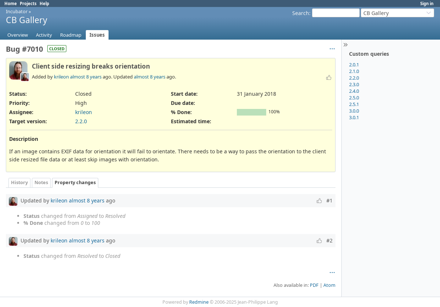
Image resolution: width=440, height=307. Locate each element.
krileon (61, 76)
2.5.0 (354, 97)
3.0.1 (354, 117)
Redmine (199, 302)
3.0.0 (354, 110)
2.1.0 (354, 71)
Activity (44, 35)
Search (300, 13)
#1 (329, 200)
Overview (17, 35)
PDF (314, 285)
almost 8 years (86, 76)
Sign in (426, 3)
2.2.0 (354, 77)
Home (10, 3)
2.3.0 (354, 84)
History (19, 182)
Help (44, 3)
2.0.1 (354, 64)
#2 (329, 240)
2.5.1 (354, 104)
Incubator (16, 11)
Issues (97, 35)
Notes (41, 182)
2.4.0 (354, 91)
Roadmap (70, 35)
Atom (329, 285)
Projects (28, 3)
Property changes (75, 182)
